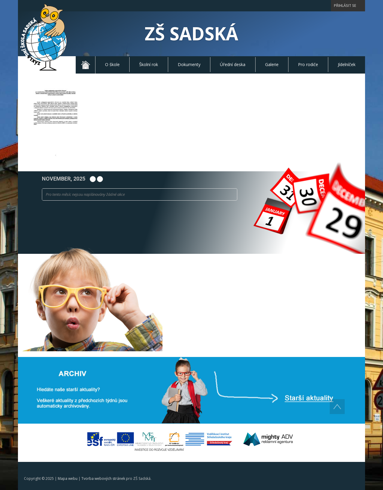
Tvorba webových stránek (103, 478)
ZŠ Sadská (191, 33)
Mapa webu (67, 478)
